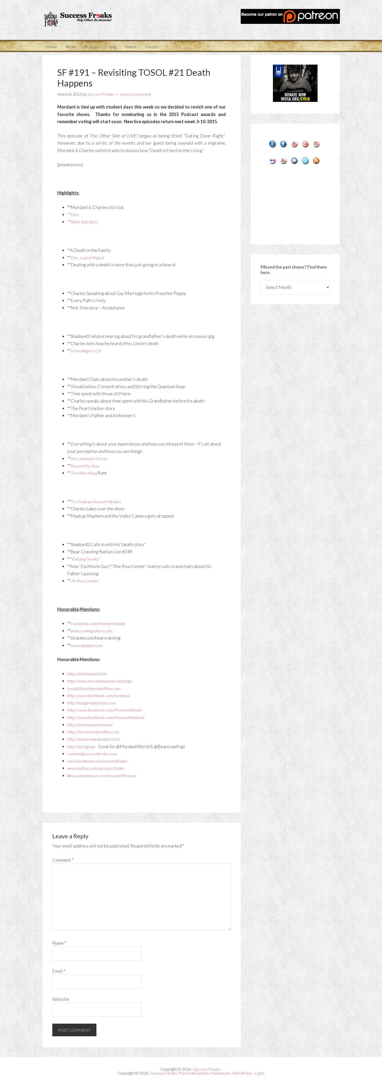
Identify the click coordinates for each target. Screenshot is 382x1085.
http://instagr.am (83, 746)
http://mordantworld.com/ (91, 724)
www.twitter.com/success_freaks (98, 768)
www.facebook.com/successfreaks (99, 761)
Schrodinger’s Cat (88, 350)
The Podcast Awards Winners (99, 501)
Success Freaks (87, 19)
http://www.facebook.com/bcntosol (100, 695)
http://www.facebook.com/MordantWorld (107, 710)
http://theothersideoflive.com (95, 731)
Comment (62, 860)
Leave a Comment (135, 94)
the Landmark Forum (90, 458)
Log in (259, 1073)
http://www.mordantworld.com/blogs (102, 680)
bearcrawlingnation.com (94, 630)
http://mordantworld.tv (89, 673)
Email (58, 971)
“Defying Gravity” (88, 559)
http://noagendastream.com (93, 702)
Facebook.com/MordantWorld (100, 623)
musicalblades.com (88, 645)
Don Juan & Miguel (89, 257)
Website (60, 999)
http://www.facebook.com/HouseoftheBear (108, 717)
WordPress (242, 1073)
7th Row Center (86, 580)
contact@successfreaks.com (93, 753)
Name (59, 943)
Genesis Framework (213, 1073)
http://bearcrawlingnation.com (96, 739)
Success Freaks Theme (170, 1073)
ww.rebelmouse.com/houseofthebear (106, 775)
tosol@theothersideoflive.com (96, 688)
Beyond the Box (86, 465)
